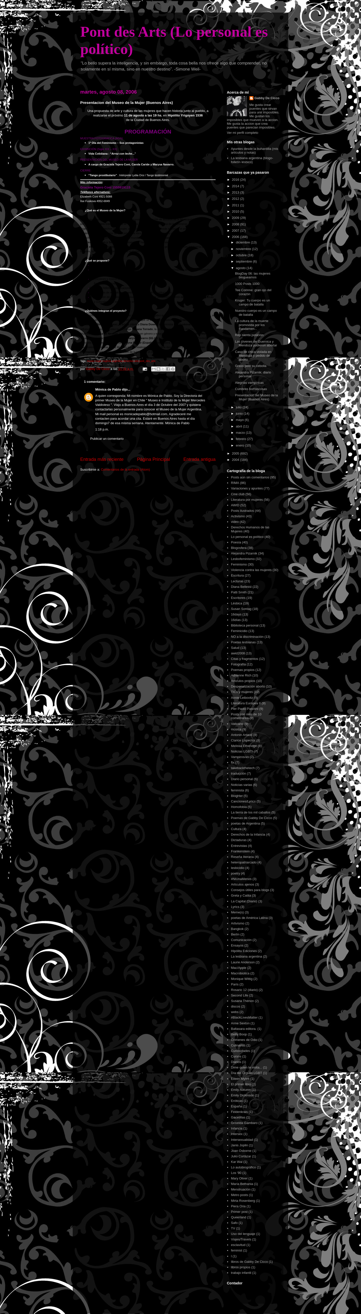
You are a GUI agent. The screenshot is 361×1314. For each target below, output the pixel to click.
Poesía (236, 542)
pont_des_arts (147, 361)
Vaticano (237, 724)
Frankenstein (240, 851)
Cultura (236, 829)
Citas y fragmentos (244, 659)
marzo (241, 432)
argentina (117, 361)
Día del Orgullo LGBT (246, 1073)
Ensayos (237, 945)
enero (240, 445)
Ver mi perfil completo (242, 133)
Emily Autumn (241, 1090)
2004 (236, 460)
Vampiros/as (240, 757)
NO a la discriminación (247, 637)
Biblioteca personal (244, 625)
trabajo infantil (241, 1273)
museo (91, 361)
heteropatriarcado (243, 862)
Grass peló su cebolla (250, 366)
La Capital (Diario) (244, 901)
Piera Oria (238, 1206)
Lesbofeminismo (243, 559)
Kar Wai (236, 1162)
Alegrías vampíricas (249, 383)
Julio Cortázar (241, 1156)
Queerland (238, 1217)
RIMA (235, 483)
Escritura (237, 575)
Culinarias (238, 1045)
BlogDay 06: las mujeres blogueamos (252, 275)
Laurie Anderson (243, 962)
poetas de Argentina (245, 823)
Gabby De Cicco (267, 98)
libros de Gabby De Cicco (249, 1262)
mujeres (106, 361)
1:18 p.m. (102, 429)
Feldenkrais (239, 1112)
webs (234, 1012)
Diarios (236, 1062)
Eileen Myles (240, 1079)
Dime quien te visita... (246, 1067)
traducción (238, 773)
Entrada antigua (200, 459)
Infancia (236, 1128)
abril (239, 426)
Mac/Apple (238, 968)
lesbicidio (237, 868)
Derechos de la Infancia (248, 834)
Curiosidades (240, 1051)
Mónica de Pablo (108, 389)
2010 (236, 211)
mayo (240, 420)
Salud (235, 648)
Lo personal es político (247, 537)
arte (136, 361)
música (236, 729)
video (235, 522)
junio (240, 413)
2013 (236, 192)
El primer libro (241, 1084)
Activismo (238, 516)
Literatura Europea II (246, 703)
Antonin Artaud (241, 735)
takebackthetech (243, 768)
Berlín (235, 934)
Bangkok (237, 929)
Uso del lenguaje (243, 1234)
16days (236, 614)
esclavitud (238, 1245)
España (236, 1106)
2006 (236, 237)
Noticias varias (241, 785)
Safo (234, 1223)
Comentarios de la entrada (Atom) (125, 469)
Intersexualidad (242, 1140)
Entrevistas (239, 846)
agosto (241, 268)
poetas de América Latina (249, 918)
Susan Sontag (241, 609)
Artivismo (237, 923)
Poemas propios (242, 670)
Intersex (236, 1134)
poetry (235, 873)
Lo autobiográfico (243, 1167)
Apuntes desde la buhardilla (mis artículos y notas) (254, 151)
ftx (232, 762)
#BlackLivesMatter (244, 1017)
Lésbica (236, 603)
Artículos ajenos (242, 884)
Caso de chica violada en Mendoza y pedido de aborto (253, 355)
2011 (236, 205)
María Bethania (242, 1184)
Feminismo (239, 564)
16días (236, 620)
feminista (237, 790)
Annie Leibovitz (242, 698)
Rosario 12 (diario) (244, 990)
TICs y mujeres (242, 692)
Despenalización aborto (248, 686)
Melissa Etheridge (244, 746)
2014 (236, 186)
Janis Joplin (239, 1145)
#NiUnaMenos (241, 879)
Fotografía (238, 664)
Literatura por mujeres (247, 500)
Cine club (237, 494)
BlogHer (237, 796)
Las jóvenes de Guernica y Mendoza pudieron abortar (256, 343)
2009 (236, 218)
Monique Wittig (241, 979)
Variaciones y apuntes (247, 488)
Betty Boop (239, 1034)
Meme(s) (237, 912)
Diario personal (242, 779)
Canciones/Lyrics (243, 801)
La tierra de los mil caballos (250, 812)
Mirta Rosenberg (243, 1201)
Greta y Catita (241, 895)
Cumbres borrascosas (251, 389)
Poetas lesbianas (243, 642)
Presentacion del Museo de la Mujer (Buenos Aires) (256, 397)
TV (233, 1228)
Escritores (238, 598)
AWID (235, 505)
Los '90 (236, 1173)
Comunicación (241, 940)
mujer (98, 361)
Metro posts (239, 1195)
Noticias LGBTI (242, 751)
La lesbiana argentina (246, 956)
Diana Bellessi (241, 587)
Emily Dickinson (242, 1095)
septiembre (244, 261)
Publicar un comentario (107, 439)
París (234, 984)
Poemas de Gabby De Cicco (251, 818)
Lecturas (237, 581)
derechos (128, 361)
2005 (236, 453)
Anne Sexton (240, 1023)
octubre (242, 255)
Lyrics (235, 907)
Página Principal (153, 459)
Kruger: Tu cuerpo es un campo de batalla (252, 302)
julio (239, 407)
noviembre (244, 249)
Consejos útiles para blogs (250, 890)
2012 (236, 199)
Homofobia (239, 807)
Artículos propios (243, 681)
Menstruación (240, 1189)
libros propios (240, 1267)
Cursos (236, 1056)
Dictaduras (238, 840)
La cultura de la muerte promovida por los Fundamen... (251, 325)
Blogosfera (238, 548)
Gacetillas (238, 1117)
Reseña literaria (242, 857)
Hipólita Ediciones (244, 951)
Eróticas (237, 1101)
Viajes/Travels (241, 1239)
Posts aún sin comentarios (250, 477)
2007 (236, 230)
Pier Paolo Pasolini (244, 709)
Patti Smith (239, 592)
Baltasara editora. (243, 1029)
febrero (241, 439)
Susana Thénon (242, 1001)
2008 (236, 224)
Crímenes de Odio (244, 1040)
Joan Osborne (241, 1151)
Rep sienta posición (249, 335)
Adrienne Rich (241, 675)
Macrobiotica (240, 973)
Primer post (239, 1212)
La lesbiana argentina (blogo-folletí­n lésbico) (252, 160)
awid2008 (238, 653)
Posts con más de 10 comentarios (246, 716)
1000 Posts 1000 (247, 284)
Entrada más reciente (102, 459)
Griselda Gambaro (244, 1123)
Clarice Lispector (243, 740)
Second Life (239, 995)
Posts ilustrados (242, 511)
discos (235, 1006)
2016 (236, 179)
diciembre (243, 242)
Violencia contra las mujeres (251, 570)
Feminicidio (239, 631)
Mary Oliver (239, 1178)
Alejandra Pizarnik (244, 553)
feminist (236, 1250)
